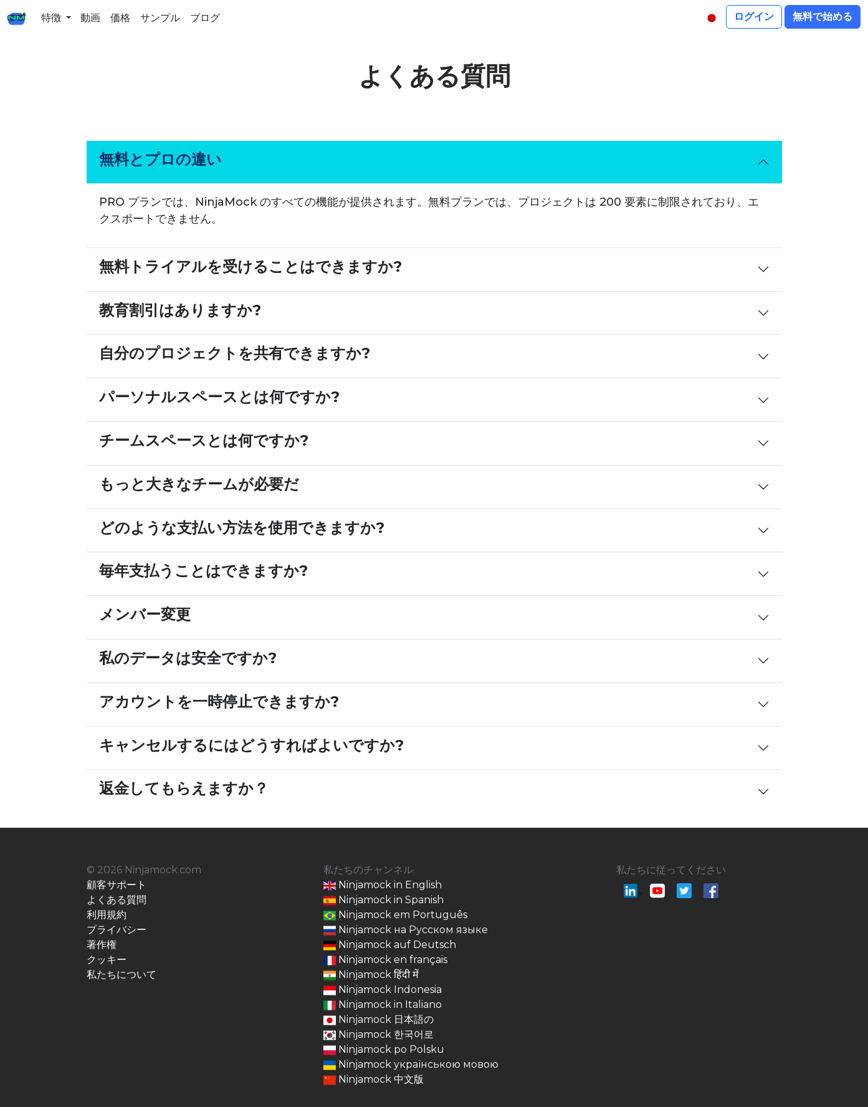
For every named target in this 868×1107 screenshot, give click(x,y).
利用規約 (106, 915)
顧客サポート (116, 885)
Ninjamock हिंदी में (371, 975)
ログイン (754, 16)
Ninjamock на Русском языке (405, 930)
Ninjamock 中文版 (373, 1079)
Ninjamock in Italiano (382, 1005)
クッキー (106, 960)
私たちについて (121, 974)
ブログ (205, 18)
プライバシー (116, 930)
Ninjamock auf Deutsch (389, 945)
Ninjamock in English (382, 885)
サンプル (160, 18)
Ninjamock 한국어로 (378, 1035)
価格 (120, 18)
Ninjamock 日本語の (378, 1020)
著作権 (102, 945)
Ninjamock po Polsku (383, 1050)
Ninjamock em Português (395, 915)
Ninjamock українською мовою (410, 1064)
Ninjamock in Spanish (383, 900)
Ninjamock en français (385, 960)
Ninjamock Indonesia (382, 990)
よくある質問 (116, 900)
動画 (90, 18)
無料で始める (822, 16)
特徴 (51, 18)
